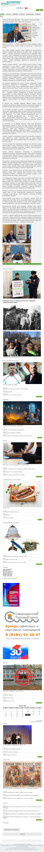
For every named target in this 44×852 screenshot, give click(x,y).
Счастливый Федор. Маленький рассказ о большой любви (15, 556)
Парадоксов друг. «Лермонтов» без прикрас (12, 432)
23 (22, 714)
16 (22, 713)
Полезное (22, 834)
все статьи (40, 519)
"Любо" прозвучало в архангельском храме (12, 748)
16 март (4, 558)
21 (11, 714)
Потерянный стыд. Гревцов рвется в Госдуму (12, 394)
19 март (4, 516)
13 (5, 713)
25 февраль (4, 393)
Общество (22, 14)
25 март (4, 390)
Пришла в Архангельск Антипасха (10, 754)
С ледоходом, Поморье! (8, 694)
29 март (4, 791)
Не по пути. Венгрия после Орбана (10, 384)
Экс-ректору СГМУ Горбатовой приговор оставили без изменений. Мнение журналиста (21, 795)
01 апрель (4, 510)
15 (17, 713)
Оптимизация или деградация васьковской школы (13, 690)
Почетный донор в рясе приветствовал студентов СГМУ (14, 745)
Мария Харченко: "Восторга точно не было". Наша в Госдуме (15, 388)
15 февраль (18, 263)
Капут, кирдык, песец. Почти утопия (10, 559)
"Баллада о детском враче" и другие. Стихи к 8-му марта (14, 562)
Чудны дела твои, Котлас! (8, 697)
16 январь (4, 431)
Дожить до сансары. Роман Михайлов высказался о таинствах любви (17, 435)
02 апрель (4, 555)
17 (27, 713)
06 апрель (4, 387)
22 (17, 714)
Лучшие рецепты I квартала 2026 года (11, 511)
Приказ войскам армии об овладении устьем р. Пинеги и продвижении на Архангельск (21, 788)
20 (5, 714)
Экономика (15, 14)
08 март (4, 561)
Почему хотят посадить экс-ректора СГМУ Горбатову (14, 474)
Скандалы (37, 14)
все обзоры (40, 437)
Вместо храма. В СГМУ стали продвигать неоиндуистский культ (16, 464)
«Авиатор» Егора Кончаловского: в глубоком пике (13, 425)
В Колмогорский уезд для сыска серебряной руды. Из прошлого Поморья (18, 798)
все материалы (39, 396)
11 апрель (4, 809)
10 (27, 711)
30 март (4, 470)
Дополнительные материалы (11, 829)
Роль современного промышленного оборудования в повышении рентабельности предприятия (22, 813)
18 (33, 713)
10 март (4, 428)
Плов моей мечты (6, 514)
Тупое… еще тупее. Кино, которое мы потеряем (13, 471)
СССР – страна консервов (8, 517)
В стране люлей (6, 507)
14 (11, 713)
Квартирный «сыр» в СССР (8, 700)
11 (33, 711)
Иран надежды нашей (7, 391)
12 (39, 711)
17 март (4, 473)
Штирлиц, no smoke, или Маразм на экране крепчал (13, 429)
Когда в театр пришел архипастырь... (10, 751)
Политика (8, 14)
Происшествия (30, 14)
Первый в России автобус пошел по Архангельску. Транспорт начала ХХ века (19, 468)
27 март (4, 513)
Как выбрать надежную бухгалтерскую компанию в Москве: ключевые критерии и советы (21, 810)
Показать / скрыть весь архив (10, 578)
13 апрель (4, 805)
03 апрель (4, 815)
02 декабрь (4, 434)
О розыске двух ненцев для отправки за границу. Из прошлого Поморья (17, 792)
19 (39, 713)
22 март (4, 797)
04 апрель (4, 812)
